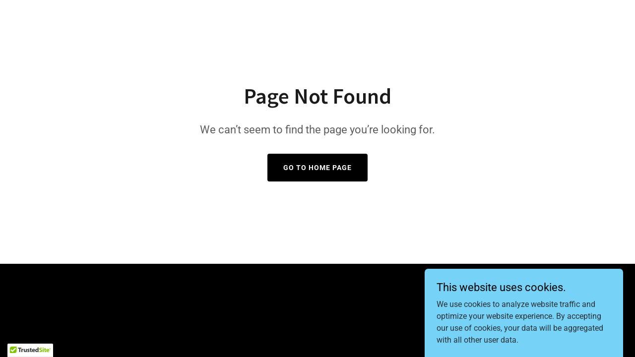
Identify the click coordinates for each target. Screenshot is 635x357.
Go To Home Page (317, 168)
